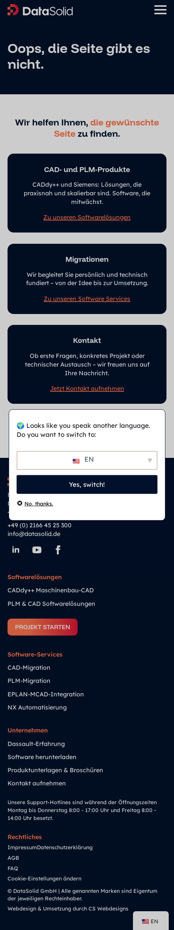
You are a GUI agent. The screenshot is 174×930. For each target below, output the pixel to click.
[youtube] (37, 550)
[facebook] (58, 550)
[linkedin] (16, 550)
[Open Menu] (160, 10)
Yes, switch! (87, 484)
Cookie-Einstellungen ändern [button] (44, 878)
